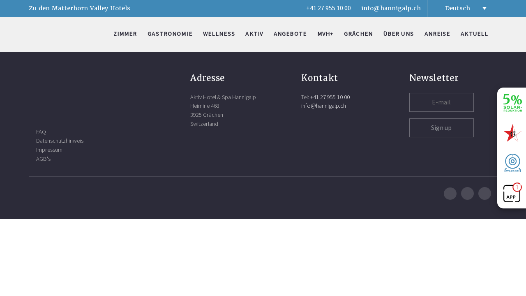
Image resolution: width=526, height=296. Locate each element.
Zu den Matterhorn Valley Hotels (79, 8)
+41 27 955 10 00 (328, 8)
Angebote (290, 34)
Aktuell (474, 34)
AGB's (43, 159)
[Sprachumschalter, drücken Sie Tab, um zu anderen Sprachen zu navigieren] (462, 8)
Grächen (358, 34)
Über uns (398, 34)
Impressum (49, 150)
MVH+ (325, 34)
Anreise (437, 34)
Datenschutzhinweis (59, 140)
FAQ (41, 131)
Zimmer (125, 34)
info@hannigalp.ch (391, 8)
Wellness (219, 34)
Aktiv (254, 34)
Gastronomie (170, 34)
